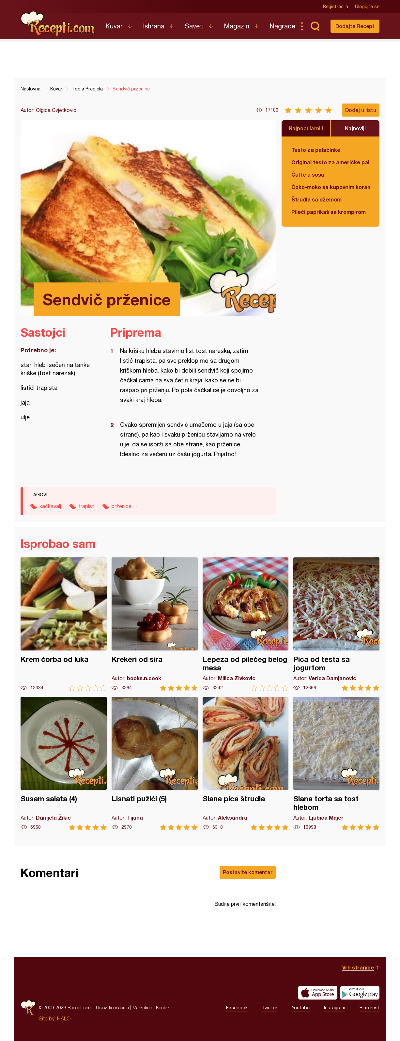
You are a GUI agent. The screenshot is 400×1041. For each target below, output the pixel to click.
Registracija (335, 6)
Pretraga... (314, 26)
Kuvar (114, 26)
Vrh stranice (358, 967)
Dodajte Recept (355, 26)
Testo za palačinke (315, 150)
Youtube (301, 1007)
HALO (63, 1018)
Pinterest (369, 1007)
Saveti (194, 26)
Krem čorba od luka (64, 624)
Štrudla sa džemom (316, 199)
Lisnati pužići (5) (155, 763)
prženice (121, 506)
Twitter (269, 1007)
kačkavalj (50, 506)
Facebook (237, 1007)
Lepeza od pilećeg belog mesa (246, 624)
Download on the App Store (317, 993)
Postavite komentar (247, 872)
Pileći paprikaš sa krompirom (328, 212)
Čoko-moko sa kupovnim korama (330, 187)
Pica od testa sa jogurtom (336, 624)
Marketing (142, 1007)
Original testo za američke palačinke (330, 162)
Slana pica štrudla (246, 763)
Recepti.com (58, 23)
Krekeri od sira (155, 624)
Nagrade (282, 26)
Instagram (334, 1007)
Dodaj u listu (360, 110)
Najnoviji (355, 128)
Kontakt (163, 1007)
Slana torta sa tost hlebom (336, 763)
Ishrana (153, 26)
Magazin (236, 26)
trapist (86, 506)
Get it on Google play (359, 993)
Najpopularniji (306, 128)
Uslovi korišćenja (112, 1007)
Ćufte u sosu (307, 174)
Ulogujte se (367, 6)
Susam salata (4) (64, 763)
